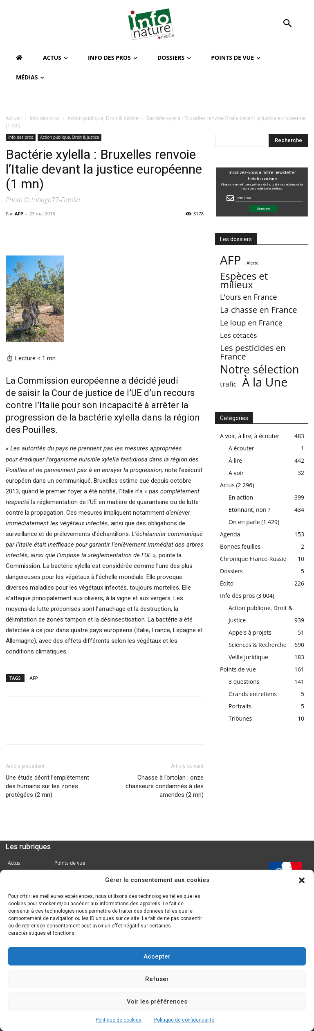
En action (241, 497)
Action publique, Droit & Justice (102, 118)
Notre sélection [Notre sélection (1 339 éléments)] (259, 369)
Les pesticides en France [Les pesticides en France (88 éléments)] (253, 352)
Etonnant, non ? (249, 509)
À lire (235, 460)
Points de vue (238, 669)
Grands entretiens (253, 694)
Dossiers (231, 571)
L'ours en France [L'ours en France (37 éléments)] (248, 297)
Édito (226, 583)
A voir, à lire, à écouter (249, 436)
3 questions (244, 681)
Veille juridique (248, 657)
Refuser (157, 979)
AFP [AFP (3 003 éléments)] (230, 260)
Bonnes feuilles (240, 546)
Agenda (230, 534)
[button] (302, 880)
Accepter (157, 956)
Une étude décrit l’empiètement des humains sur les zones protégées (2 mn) (47, 786)
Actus (227, 485)
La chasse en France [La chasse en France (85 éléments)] (258, 309)
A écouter (241, 448)
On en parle (244, 522)
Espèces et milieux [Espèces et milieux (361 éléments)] (244, 280)
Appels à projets (250, 632)
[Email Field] (269, 198)
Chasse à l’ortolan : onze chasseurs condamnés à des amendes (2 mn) (165, 786)
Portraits (240, 706)
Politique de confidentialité (184, 1020)
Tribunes (240, 718)
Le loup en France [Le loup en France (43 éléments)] (251, 322)
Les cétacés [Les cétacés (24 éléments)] (238, 335)
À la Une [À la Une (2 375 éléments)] (264, 382)
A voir (236, 473)
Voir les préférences (157, 1001)
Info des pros (45, 118)
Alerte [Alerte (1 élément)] (253, 263)
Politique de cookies (118, 1020)
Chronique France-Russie (253, 559)
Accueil (14, 118)
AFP (19, 213)
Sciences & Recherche (258, 645)
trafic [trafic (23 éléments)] (228, 384)
